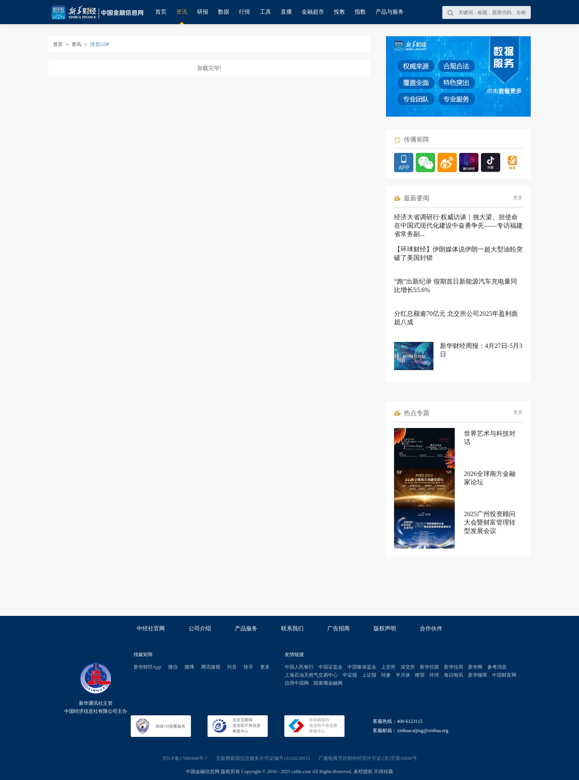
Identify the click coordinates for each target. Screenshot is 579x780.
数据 (223, 12)
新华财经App (147, 667)
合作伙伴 (431, 629)
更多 (518, 197)
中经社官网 (151, 629)
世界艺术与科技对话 (489, 437)
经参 (386, 675)
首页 (160, 12)
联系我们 (292, 629)
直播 (286, 12)
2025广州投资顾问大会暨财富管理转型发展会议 (489, 522)
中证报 (350, 675)
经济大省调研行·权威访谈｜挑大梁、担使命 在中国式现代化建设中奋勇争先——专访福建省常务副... (458, 225)
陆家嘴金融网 (328, 683)
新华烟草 (477, 675)
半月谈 (403, 675)
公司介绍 (200, 629)
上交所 (388, 667)
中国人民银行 (299, 667)
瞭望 (420, 675)
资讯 (181, 12)
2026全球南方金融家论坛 (489, 478)
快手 (248, 667)
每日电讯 (453, 675)
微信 (173, 667)
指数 (360, 12)
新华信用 (453, 667)
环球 (434, 675)
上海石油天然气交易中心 (311, 675)
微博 (189, 667)
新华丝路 (429, 667)
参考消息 (497, 667)
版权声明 (385, 629)
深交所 (407, 667)
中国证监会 (330, 667)
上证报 (369, 675)
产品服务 (246, 629)
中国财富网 (504, 675)
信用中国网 (297, 683)
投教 (339, 12)
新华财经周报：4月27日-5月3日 (481, 350)
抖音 (232, 667)
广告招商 (338, 629)
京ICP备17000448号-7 (184, 758)
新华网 (475, 667)
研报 (202, 12)
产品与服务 (390, 12)
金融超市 (313, 12)
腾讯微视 (210, 667)
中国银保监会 (361, 667)
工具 (265, 12)
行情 (244, 12)
